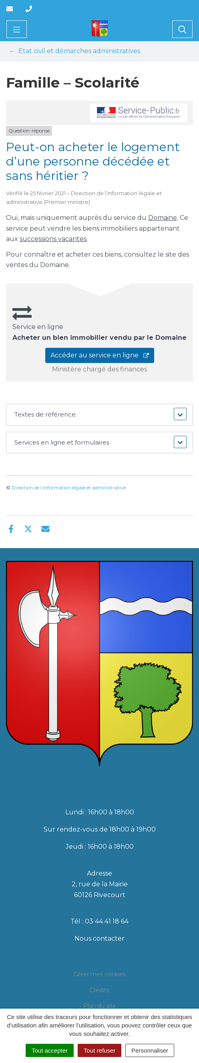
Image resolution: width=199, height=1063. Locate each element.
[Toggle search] (182, 29)
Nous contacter (99, 938)
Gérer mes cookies (99, 974)
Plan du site (99, 1005)
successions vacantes (53, 239)
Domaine (162, 217)
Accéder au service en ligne (99, 355)
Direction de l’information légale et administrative (69, 488)
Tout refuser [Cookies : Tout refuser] (99, 1050)
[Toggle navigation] (16, 29)
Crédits (99, 990)
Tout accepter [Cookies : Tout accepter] (50, 1050)
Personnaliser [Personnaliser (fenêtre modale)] (149, 1050)
